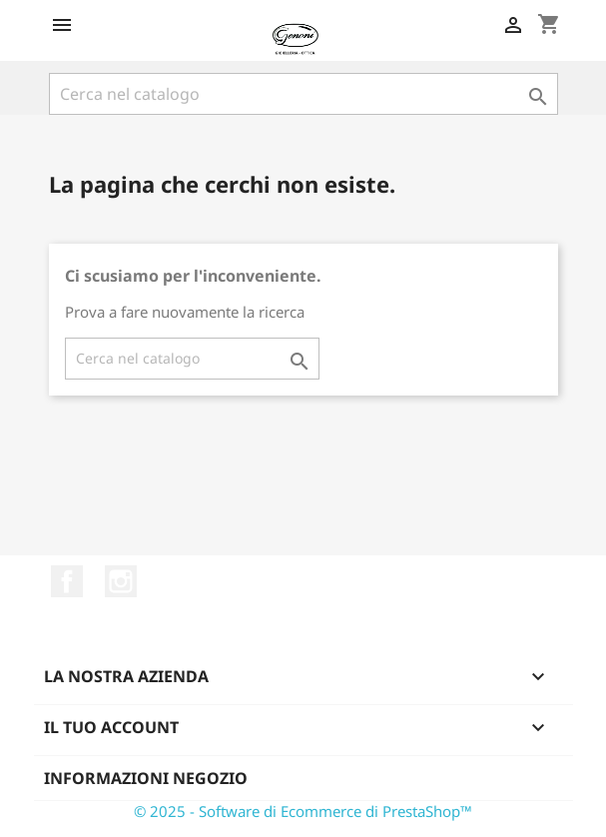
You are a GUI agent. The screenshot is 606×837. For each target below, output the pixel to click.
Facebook (67, 581)
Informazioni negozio (146, 778)
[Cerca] (303, 94)
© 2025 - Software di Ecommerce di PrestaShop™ (303, 811)
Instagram (121, 581)
